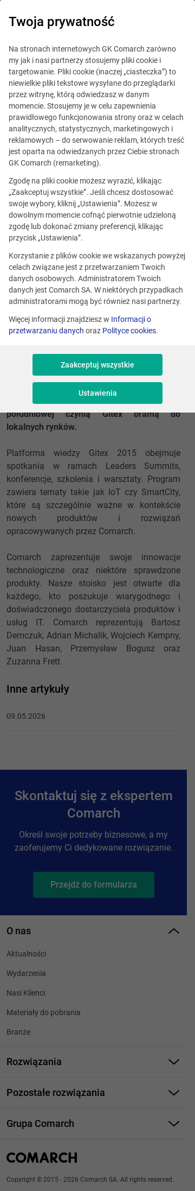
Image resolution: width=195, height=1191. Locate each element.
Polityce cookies (129, 330)
